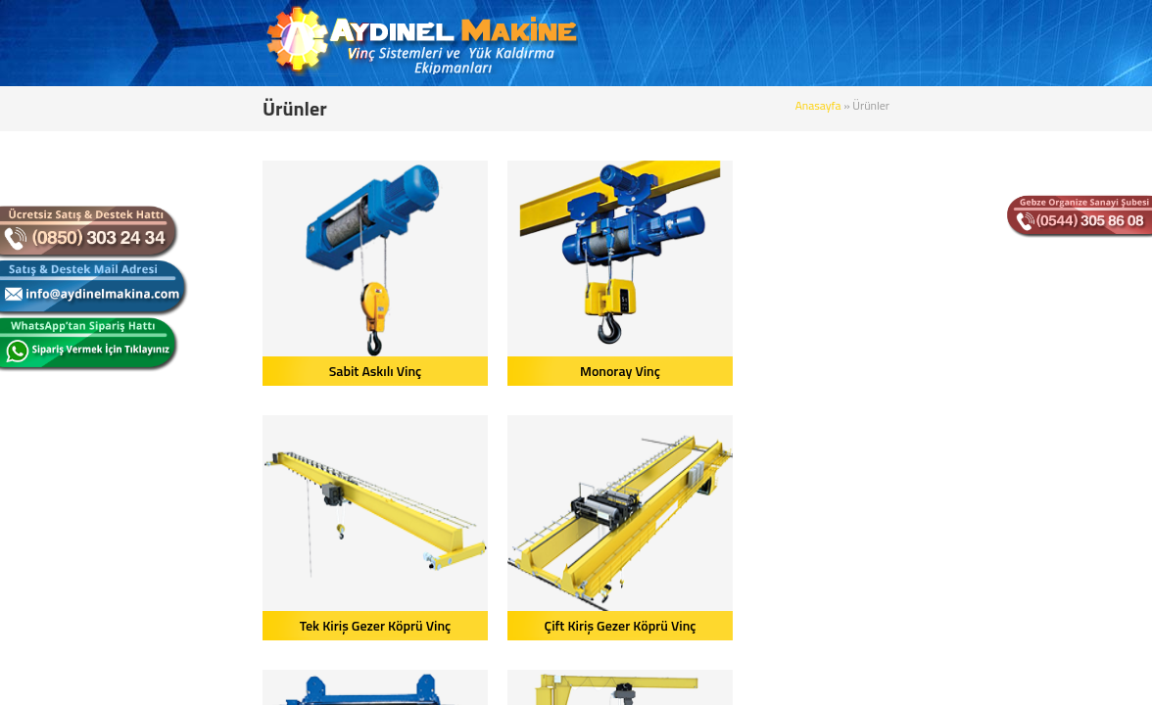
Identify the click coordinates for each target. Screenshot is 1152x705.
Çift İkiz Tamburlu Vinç (228, 625)
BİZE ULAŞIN (986, 43)
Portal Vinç (717, 625)
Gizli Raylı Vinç (963, 625)
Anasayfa (966, 105)
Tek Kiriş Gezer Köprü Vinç (718, 370)
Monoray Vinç (473, 370)
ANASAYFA (526, 43)
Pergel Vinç (472, 625)
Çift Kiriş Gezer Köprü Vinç (963, 370)
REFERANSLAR (875, 43)
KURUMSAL (620, 43)
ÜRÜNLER (713, 43)
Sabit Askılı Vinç (228, 370)
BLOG (786, 43)
